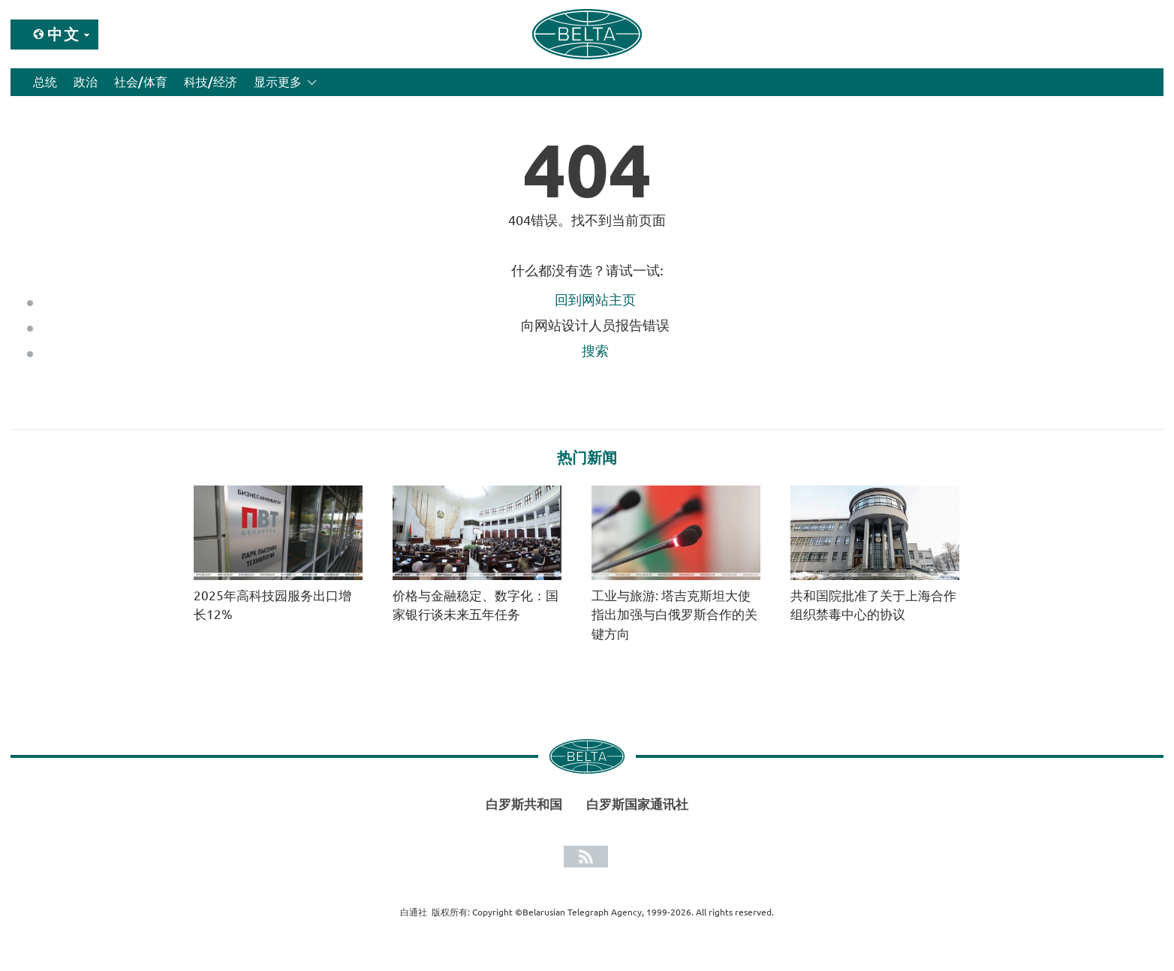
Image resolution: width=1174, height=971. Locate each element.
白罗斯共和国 (524, 804)
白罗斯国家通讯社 (637, 804)
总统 (45, 82)
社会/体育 (140, 82)
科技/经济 (210, 82)
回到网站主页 (595, 299)
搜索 (595, 350)
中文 (63, 34)
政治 (86, 82)
